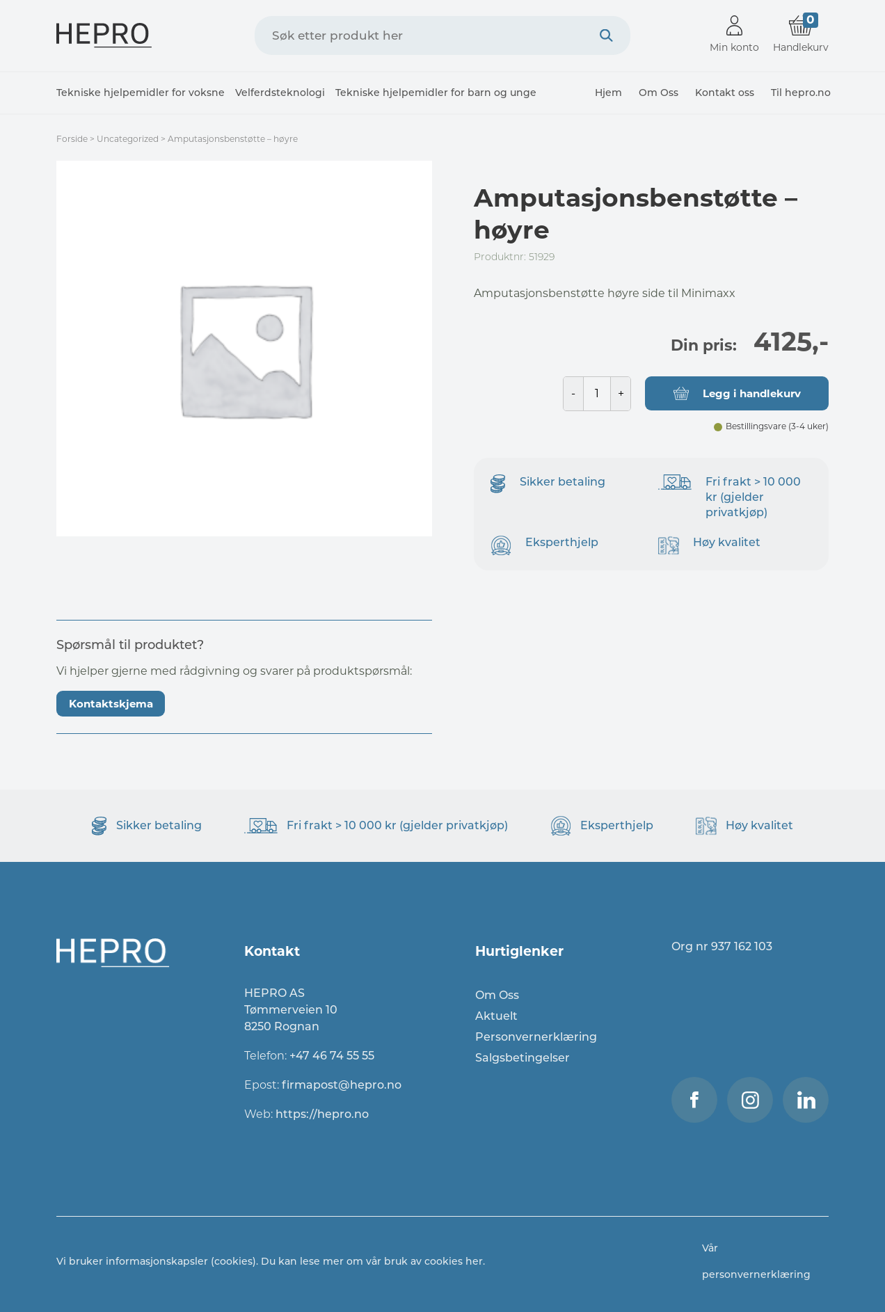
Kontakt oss (724, 92)
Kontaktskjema (111, 703)
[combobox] (442, 35)
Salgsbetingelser (522, 1057)
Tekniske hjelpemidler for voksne (140, 92)
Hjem (608, 92)
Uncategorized (128, 139)
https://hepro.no (324, 1114)
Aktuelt (496, 1016)
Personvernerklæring (536, 1036)
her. (475, 1261)
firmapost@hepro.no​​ (341, 1084)
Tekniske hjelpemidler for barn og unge (435, 92)
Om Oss (658, 92)
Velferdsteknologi (280, 92)
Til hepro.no (801, 92)
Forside (72, 139)
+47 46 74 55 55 (331, 1055)
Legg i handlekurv (752, 393)
